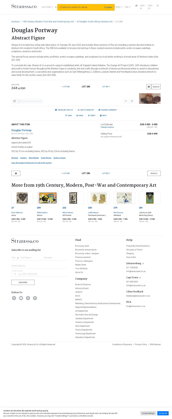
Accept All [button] (163, 413)
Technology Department (85, 404)
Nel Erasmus (118, 283)
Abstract (14, 228)
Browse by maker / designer (87, 324)
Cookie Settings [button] (148, 413)
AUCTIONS (46, 7)
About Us (79, 343)
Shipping (130, 324)
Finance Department (83, 400)
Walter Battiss (42, 283)
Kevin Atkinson (17, 283)
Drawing (23, 228)
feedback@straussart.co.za (138, 366)
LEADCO (78, 363)
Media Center (80, 335)
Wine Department (82, 396)
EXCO (77, 366)
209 (39, 278)
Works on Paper (59, 228)
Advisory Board (81, 359)
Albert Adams (67, 283)
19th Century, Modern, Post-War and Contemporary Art (48, 21)
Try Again (108, 7)
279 (115, 278)
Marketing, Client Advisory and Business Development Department (102, 374)
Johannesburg (133, 334)
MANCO (78, 370)
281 (141, 278)
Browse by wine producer (86, 320)
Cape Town (132, 348)
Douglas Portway (21, 200)
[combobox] (15, 327)
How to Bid (131, 328)
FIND (127, 7)
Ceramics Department (84, 393)
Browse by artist (82, 316)
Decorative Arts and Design (86, 385)
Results (156, 87)
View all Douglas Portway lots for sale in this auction (31, 233)
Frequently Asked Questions (138, 316)
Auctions (15, 21)
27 (12, 278)
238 (90, 278)
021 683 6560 (132, 352)
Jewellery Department (84, 389)
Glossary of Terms (134, 320)
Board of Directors (83, 355)
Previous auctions (83, 328)
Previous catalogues (84, 331)
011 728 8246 (132, 338)
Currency (107, 180)
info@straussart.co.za (135, 342)
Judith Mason (93, 283)
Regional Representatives (85, 378)
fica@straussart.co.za (135, 377)
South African (46, 228)
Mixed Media (34, 228)
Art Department (81, 381)
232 (64, 278)
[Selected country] (14, 344)
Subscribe (23, 353)
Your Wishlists (81, 339)
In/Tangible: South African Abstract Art (94, 21)
